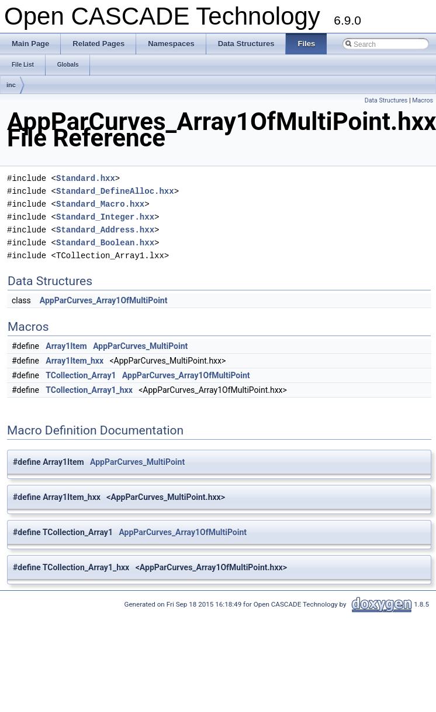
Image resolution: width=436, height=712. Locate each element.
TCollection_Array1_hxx (89, 390)
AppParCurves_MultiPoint (140, 346)
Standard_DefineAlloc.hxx (115, 191)
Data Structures (386, 100)
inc (11, 84)
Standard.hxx (85, 178)
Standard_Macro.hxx (100, 204)
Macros (422, 100)
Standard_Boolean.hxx (105, 242)
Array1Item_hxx (74, 360)
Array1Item (66, 346)
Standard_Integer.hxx (105, 216)
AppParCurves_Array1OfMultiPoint (104, 300)
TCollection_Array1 (81, 375)
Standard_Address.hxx (105, 229)
